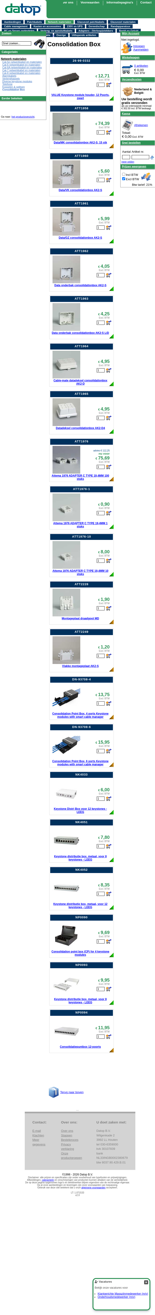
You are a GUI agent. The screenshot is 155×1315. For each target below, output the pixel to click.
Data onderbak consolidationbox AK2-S (80, 285)
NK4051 (81, 822)
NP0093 (81, 965)
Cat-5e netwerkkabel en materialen (22, 62)
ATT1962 (81, 251)
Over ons (66, 2)
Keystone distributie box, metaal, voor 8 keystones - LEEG (80, 858)
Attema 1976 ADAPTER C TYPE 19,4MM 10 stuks (80, 572)
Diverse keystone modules (17, 81)
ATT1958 (81, 108)
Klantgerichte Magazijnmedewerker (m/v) (123, 1293)
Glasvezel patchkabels (90, 22)
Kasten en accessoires (47, 26)
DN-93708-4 (81, 679)
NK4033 (81, 774)
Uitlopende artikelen (84, 35)
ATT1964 (81, 346)
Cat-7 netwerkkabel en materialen (21, 70)
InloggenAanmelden (141, 47)
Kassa (126, 113)
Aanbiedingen (12, 22)
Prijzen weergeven (134, 166)
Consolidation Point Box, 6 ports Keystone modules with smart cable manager (80, 763)
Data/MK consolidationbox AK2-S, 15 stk (80, 142)
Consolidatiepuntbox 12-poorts (80, 1046)
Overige (61, 35)
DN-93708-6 (81, 727)
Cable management (16, 26)
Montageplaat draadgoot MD (80, 618)
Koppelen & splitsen (13, 86)
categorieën (48, 1180)
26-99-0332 (81, 60)
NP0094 (81, 1012)
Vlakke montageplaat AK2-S (80, 666)
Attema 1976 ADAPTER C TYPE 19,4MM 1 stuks (80, 525)
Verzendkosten (132, 79)
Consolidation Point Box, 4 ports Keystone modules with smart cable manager (80, 715)
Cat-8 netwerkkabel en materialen (21, 73)
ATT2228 (81, 584)
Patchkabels (34, 22)
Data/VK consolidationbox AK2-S (80, 190)
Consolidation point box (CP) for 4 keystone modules (80, 953)
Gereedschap (97, 26)
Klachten (38, 1135)
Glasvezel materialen (123, 22)
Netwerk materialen (59, 22)
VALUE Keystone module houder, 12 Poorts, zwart (80, 96)
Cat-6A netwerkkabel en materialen (22, 67)
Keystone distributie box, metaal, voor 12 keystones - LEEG (80, 905)
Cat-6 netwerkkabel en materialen (21, 64)
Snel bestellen (131, 142)
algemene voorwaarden (93, 1187)
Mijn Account (130, 33)
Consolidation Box (13, 89)
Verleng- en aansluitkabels (56, 30)
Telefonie (7, 84)
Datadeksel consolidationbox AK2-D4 (80, 428)
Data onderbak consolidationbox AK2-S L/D (80, 333)
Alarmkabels (9, 75)
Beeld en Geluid (128, 30)
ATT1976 (81, 441)
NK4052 (81, 869)
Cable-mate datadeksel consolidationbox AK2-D (80, 382)
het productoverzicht (23, 116)
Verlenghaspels (11, 78)
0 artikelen (141, 65)
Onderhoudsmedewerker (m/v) (116, 1297)
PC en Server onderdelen (19, 30)
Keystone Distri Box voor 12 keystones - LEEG (80, 810)
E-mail (36, 1130)
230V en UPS (75, 26)
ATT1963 (81, 298)
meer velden (127, 162)
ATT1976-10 (81, 536)
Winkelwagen (131, 57)
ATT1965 (81, 394)
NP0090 (81, 917)
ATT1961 (81, 203)
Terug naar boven (72, 1092)
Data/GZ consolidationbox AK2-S (80, 237)
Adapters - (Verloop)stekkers (95, 30)
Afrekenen (141, 125)
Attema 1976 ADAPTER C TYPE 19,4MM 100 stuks (80, 477)
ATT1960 (81, 156)
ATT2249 (81, 631)
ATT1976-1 (81, 489)
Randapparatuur (120, 26)
